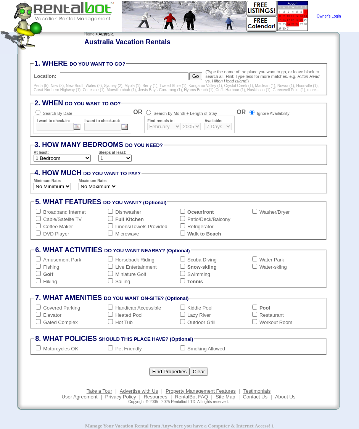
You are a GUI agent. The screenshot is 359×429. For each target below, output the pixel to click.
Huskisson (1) (258, 90)
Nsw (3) (57, 86)
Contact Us (255, 397)
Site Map (225, 397)
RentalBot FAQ (191, 397)
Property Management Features (201, 391)
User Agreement (80, 397)
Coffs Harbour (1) (230, 90)
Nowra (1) (285, 86)
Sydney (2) (113, 86)
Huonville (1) (306, 86)
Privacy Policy (120, 397)
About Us (285, 397)
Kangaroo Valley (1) (205, 86)
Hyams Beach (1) (198, 90)
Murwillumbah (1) (121, 90)
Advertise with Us (139, 391)
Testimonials (257, 391)
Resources (155, 397)
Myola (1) (132, 86)
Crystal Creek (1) (238, 86)
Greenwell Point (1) (288, 90)
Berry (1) (150, 86)
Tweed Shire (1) (173, 86)
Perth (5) (41, 86)
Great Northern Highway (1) (57, 90)
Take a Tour (99, 391)
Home (89, 34)
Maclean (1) (265, 86)
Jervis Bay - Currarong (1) (160, 90)
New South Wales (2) (84, 86)
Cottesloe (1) (94, 90)
